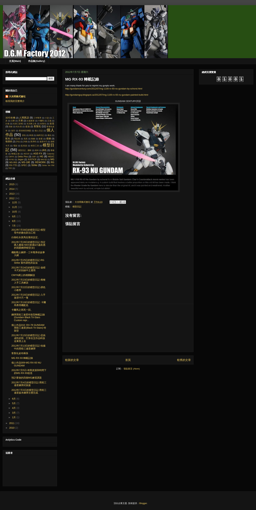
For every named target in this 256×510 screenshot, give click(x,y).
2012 (12, 198)
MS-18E (26, 162)
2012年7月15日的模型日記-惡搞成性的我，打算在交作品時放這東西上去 (28, 338)
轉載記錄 (15, 154)
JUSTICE (32, 159)
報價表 (8, 141)
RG (52, 162)
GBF (34, 157)
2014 (12, 189)
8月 (14, 221)
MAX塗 (44, 159)
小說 (47, 118)
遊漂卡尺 (43, 142)
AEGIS (26, 154)
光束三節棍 (18, 124)
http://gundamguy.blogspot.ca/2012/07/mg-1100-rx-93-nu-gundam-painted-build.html (106, 95)
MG (52, 159)
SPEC (24, 165)
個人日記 (39, 131)
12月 (15, 202)
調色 (44, 150)
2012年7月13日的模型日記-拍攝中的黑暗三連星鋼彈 (28, 347)
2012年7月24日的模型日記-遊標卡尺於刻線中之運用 (28, 269)
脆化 (49, 135)
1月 (14, 417)
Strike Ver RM (48, 165)
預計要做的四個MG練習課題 (26, 377)
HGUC (51, 156)
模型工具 (35, 146)
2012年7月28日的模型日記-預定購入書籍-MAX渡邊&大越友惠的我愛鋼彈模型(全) (28, 245)
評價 (25, 142)
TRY (10, 168)
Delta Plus (23, 156)
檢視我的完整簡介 (15, 101)
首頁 (128, 360)
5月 (14, 403)
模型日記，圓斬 (25, 150)
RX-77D (13, 165)
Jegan (21, 159)
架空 (13, 131)
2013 (12, 193)
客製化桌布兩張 (19, 353)
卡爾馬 (41, 121)
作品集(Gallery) (36, 61)
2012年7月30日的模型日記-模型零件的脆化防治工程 (28, 231)
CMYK (11, 157)
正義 (49, 121)
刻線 (10, 126)
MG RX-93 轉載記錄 (22, 358)
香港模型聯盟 (25, 131)
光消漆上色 (32, 124)
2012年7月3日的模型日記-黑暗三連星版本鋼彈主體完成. (28, 391)
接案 (41, 139)
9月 (14, 216)
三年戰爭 (37, 118)
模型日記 (77, 206)
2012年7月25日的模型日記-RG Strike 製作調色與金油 (27, 261)
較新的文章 (72, 360)
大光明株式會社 (17, 96)
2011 (12, 423)
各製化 (43, 124)
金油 (27, 126)
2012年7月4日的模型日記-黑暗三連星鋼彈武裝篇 (28, 384)
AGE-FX (37, 153)
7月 (14, 225)
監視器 (24, 146)
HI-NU (11, 159)
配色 (7, 138)
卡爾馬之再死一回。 (22, 309)
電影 (15, 146)
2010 (12, 427)
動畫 (33, 139)
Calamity (50, 154)
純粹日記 (40, 135)
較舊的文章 (184, 360)
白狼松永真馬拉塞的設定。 (25, 237)
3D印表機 (10, 118)
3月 (14, 412)
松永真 (19, 126)
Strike (34, 165)
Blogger (143, 503)
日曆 (13, 121)
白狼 (7, 124)
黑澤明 (33, 142)
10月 (15, 211)
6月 (14, 398)
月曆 (20, 121)
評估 (18, 142)
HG (41, 156)
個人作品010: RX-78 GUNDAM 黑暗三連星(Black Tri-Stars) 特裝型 (28, 328)
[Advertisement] (128, 328)
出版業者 (30, 121)
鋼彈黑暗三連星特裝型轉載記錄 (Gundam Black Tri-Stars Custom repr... (28, 317)
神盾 (31, 135)
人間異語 (24, 117)
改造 (52, 123)
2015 (12, 184)
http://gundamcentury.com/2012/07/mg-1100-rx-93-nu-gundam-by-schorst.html (103, 88)
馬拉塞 (17, 139)
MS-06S (13, 162)
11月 (15, 207)
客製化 (37, 126)
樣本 (37, 150)
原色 (24, 135)
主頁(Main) (15, 61)
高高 (26, 139)
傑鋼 (48, 138)
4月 (14, 408)
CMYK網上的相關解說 (23, 275)
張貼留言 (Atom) (132, 368)
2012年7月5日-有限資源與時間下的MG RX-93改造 (28, 371)
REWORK (40, 162)
